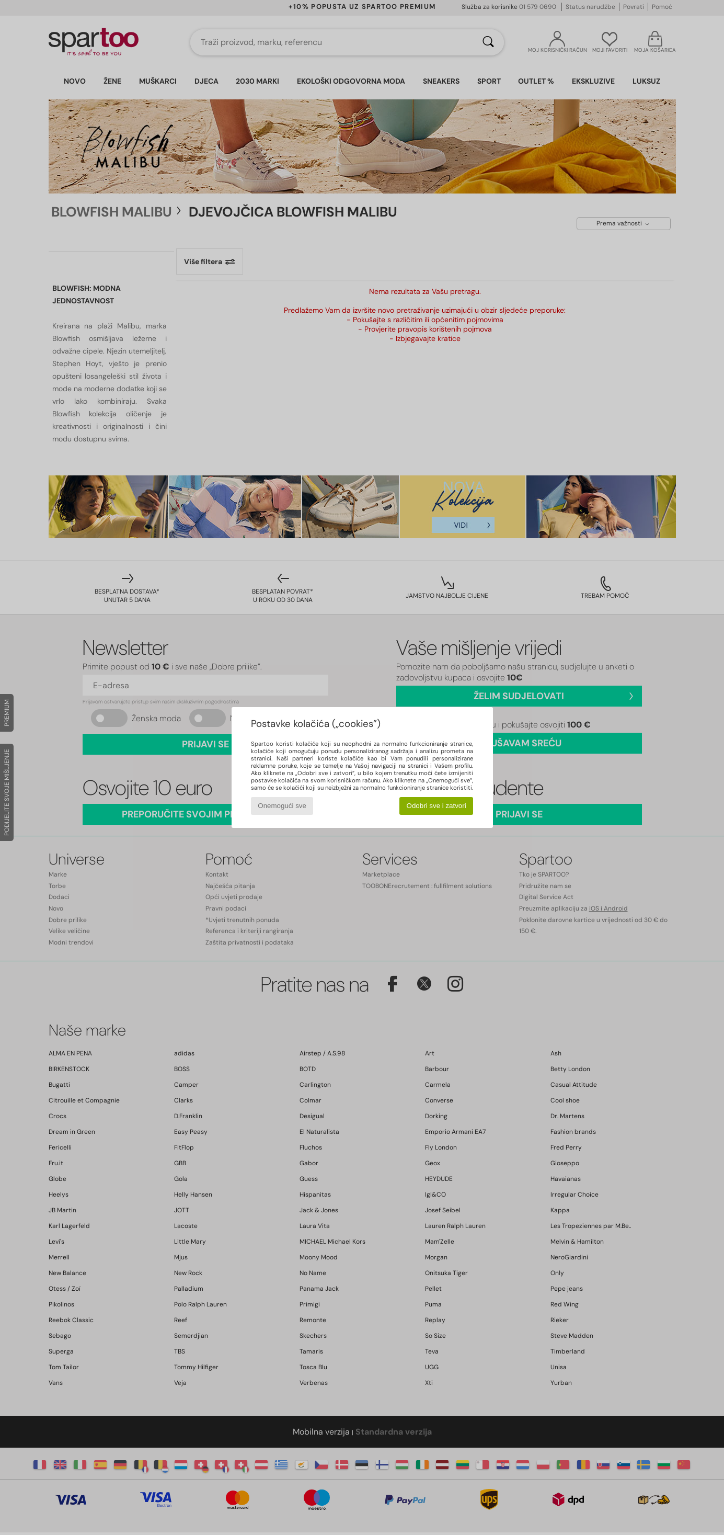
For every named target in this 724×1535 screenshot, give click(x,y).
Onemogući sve (282, 806)
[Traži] (488, 42)
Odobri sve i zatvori (436, 806)
